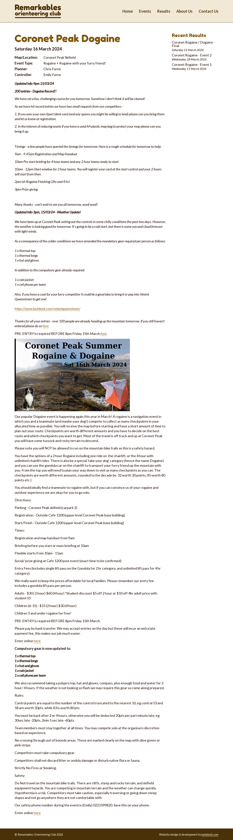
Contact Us (208, 11)
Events (145, 11)
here (45, 326)
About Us (184, 11)
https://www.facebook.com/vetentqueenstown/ (47, 308)
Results (163, 11)
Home (127, 11)
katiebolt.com (210, 834)
